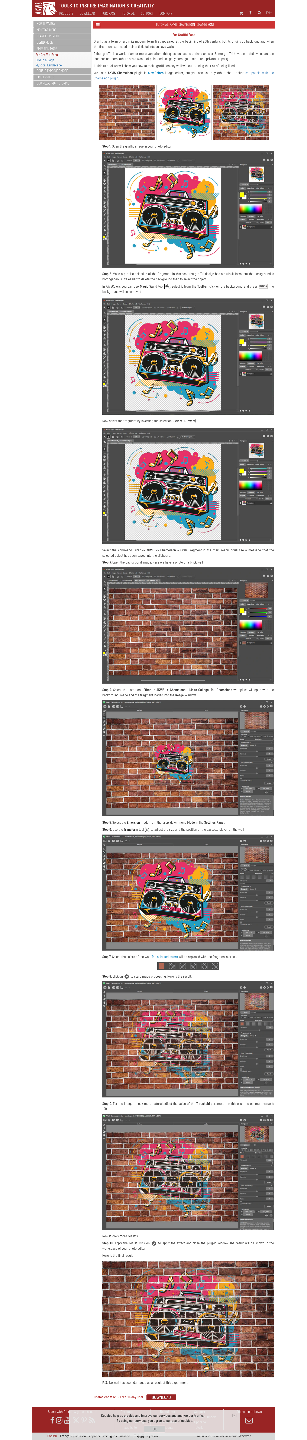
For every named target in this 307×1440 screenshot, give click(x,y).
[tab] (62, 24)
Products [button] (66, 13)
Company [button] (165, 13)
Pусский (152, 1436)
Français (66, 1436)
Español (94, 1436)
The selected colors (165, 957)
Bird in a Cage (44, 60)
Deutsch (80, 1436)
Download (87, 13)
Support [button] (147, 13)
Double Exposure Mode (52, 71)
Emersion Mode (47, 49)
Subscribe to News (249, 1417)
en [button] (269, 13)
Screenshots (45, 77)
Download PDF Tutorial (53, 83)
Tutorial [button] (128, 13)
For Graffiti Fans (46, 55)
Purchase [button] (108, 13)
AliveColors (156, 73)
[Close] (234, 1415)
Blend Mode (45, 42)
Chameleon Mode (48, 36)
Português (110, 1436)
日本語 (138, 1436)
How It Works (46, 24)
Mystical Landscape (48, 65)
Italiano (125, 1436)
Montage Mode (46, 30)
